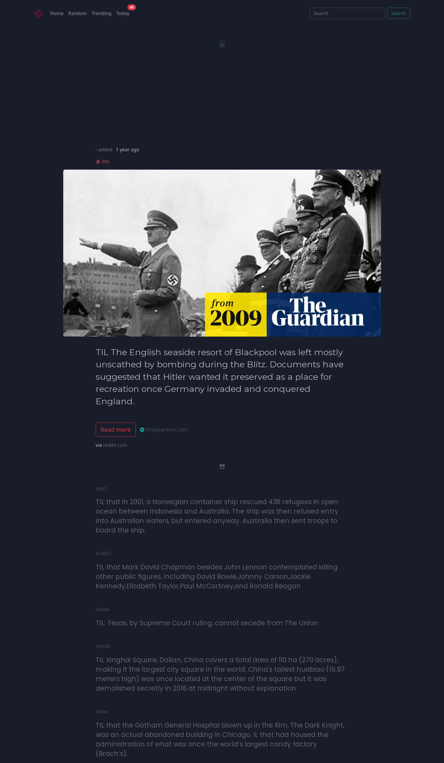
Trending (101, 13)
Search (398, 13)
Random (77, 13)
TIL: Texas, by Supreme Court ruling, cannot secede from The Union (207, 623)
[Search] (347, 13)
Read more (116, 430)
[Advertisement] (222, 101)
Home (57, 13)
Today (123, 12)
